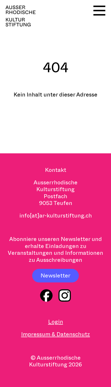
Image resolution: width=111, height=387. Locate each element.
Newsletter (55, 276)
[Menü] (99, 10)
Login (55, 322)
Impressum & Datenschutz (55, 334)
